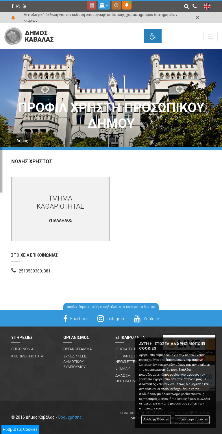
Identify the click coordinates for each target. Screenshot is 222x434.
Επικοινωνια (22, 349)
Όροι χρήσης (70, 417)
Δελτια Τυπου (127, 349)
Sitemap (122, 368)
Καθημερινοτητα (27, 356)
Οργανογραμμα (77, 349)
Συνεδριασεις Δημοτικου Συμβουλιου (75, 361)
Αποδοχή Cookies (156, 419)
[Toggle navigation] (211, 36)
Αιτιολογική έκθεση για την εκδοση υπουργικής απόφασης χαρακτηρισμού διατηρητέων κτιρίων (100, 17)
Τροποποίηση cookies (192, 419)
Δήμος (22, 140)
